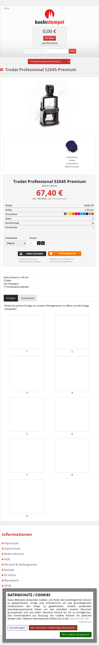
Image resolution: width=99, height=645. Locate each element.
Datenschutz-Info (79, 618)
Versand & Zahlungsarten (20, 564)
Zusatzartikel (27, 298)
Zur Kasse (49, 38)
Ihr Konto (10, 575)
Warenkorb (11, 580)
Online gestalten (67, 253)
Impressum (84, 621)
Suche (72, 51)
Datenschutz (12, 548)
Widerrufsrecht (14, 554)
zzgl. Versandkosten (57, 198)
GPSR (7, 586)
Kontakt (9, 570)
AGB (7, 559)
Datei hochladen (35, 253)
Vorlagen (10, 298)
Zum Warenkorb (49, 43)
